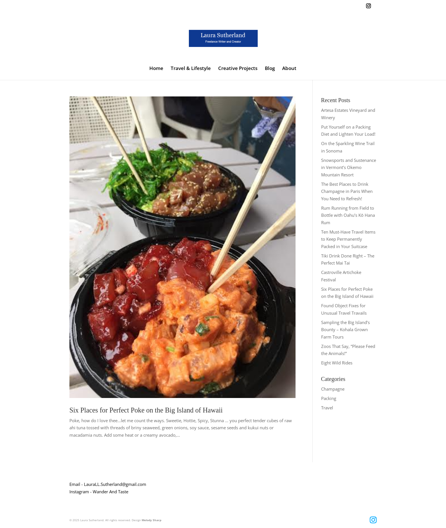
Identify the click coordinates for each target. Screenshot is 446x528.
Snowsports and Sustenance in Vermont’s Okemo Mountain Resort (348, 167)
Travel (327, 408)
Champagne (332, 389)
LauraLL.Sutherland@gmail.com (115, 484)
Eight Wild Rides (336, 363)
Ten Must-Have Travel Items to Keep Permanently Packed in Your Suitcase (348, 239)
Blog (270, 68)
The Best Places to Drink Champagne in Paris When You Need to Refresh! (347, 191)
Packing (328, 398)
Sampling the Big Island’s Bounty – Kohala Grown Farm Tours (345, 329)
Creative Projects (237, 68)
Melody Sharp (151, 520)
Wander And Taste (110, 491)
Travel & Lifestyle (191, 68)
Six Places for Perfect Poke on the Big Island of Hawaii (146, 410)
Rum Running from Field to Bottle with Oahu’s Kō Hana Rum (348, 215)
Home (156, 68)
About (289, 68)
